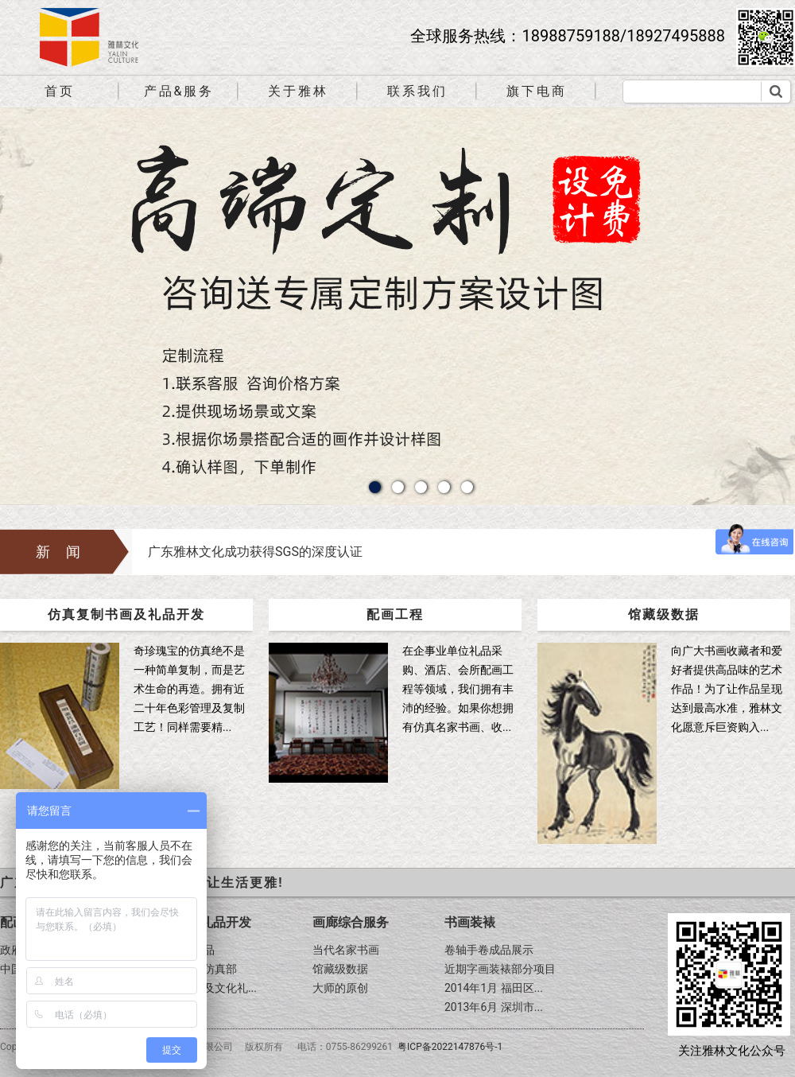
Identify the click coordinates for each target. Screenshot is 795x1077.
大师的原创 (340, 988)
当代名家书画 (345, 949)
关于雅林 (298, 91)
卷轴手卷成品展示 (488, 949)
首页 (60, 91)
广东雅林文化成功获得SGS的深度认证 (255, 551)
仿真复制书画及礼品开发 (126, 614)
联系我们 (417, 91)
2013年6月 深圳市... (493, 1007)
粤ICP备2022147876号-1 (450, 1046)
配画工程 (395, 614)
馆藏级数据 (664, 614)
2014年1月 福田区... (493, 988)
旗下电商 (536, 91)
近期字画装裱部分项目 (500, 968)
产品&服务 (179, 91)
